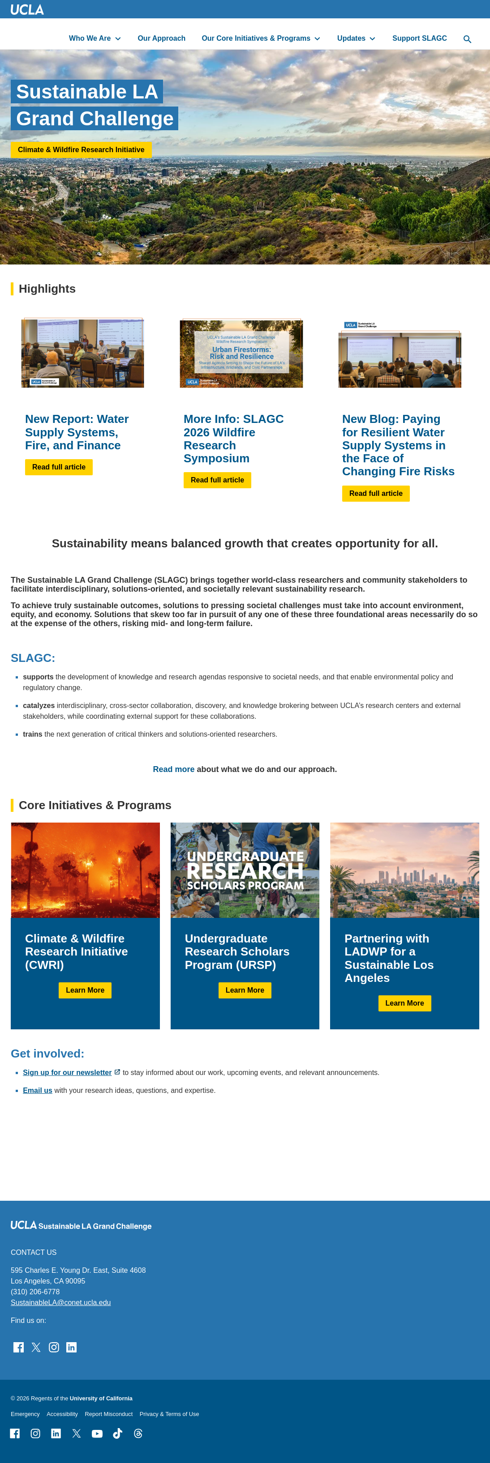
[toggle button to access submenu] (118, 38)
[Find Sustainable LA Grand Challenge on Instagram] (54, 1347)
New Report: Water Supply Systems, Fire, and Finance (77, 432)
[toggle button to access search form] (467, 40)
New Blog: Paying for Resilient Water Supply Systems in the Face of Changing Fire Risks (398, 445)
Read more (173, 768)
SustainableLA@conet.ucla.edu (61, 1302)
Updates (351, 38)
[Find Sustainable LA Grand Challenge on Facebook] (18, 1347)
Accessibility (62, 1414)
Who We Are (90, 38)
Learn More (85, 990)
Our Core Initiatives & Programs (256, 38)
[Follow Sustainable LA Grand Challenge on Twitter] (36, 1347)
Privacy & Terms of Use (169, 1414)
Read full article (59, 467)
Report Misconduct (109, 1414)
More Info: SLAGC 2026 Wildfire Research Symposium (234, 438)
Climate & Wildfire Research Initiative (81, 149)
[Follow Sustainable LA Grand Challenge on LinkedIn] (71, 1347)
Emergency (25, 1414)
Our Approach (161, 38)
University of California (101, 1398)
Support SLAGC (419, 38)
